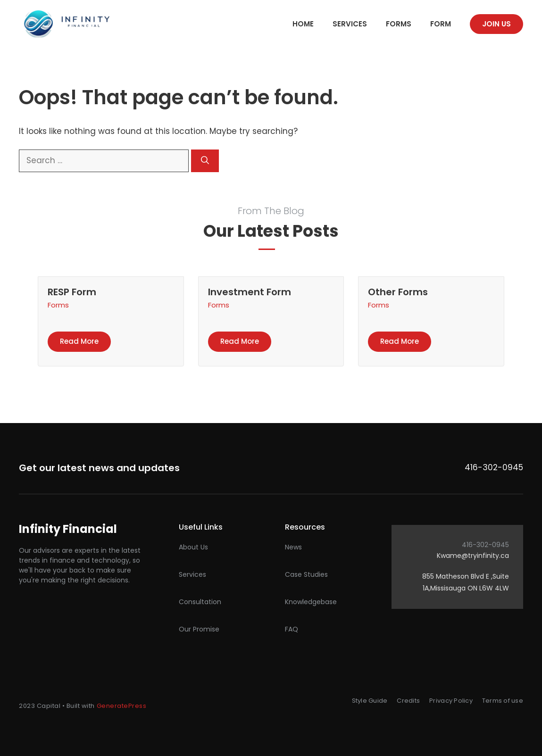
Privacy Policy (451, 700)
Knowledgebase (311, 601)
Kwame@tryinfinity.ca (473, 555)
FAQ (291, 629)
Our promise (199, 629)
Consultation (200, 601)
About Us (193, 547)
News (293, 547)
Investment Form (249, 292)
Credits (408, 700)
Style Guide (370, 700)
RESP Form (72, 292)
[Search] (205, 161)
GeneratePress (122, 705)
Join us (496, 24)
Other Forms (398, 292)
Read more (79, 341)
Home (303, 24)
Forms (398, 24)
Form (440, 24)
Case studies (306, 574)
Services (350, 24)
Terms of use (502, 700)
